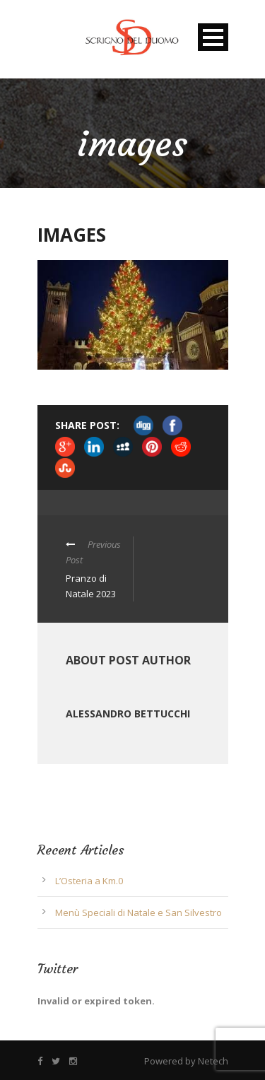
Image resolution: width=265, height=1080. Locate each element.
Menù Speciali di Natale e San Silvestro (138, 912)
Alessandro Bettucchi (128, 713)
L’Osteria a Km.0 (89, 880)
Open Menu (213, 37)
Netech (213, 1061)
